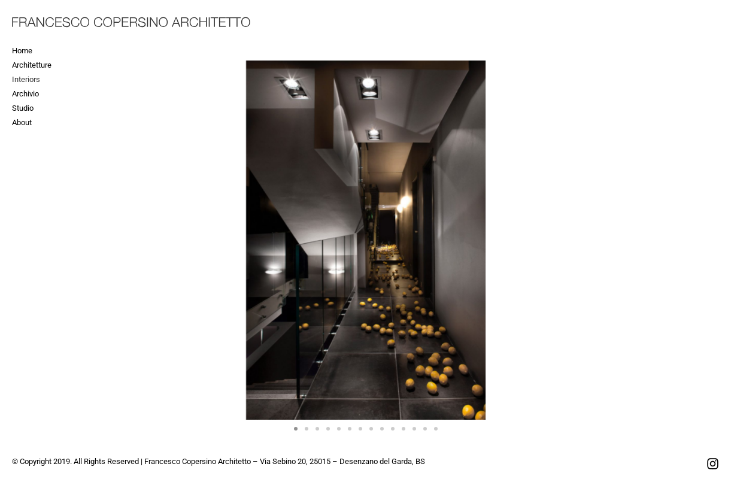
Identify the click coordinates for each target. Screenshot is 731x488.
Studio (23, 108)
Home (22, 50)
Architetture (31, 64)
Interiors (26, 79)
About (22, 122)
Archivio (25, 93)
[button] (296, 429)
